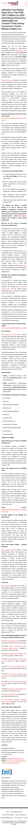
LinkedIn (3, 763)
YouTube (17, 763)
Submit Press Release (8, 815)
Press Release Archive (16, 812)
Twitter (8, 763)
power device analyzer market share (17, 689)
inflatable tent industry (10, 334)
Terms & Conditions (20, 815)
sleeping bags (23, 265)
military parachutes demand (11, 640)
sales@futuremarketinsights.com (16, 758)
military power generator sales (16, 666)
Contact (25, 817)
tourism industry (8, 80)
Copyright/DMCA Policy (7, 817)
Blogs (12, 763)
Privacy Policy (18, 817)
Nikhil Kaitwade (5, 585)
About (7, 812)
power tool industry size (10, 694)
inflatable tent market (21, 50)
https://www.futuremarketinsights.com (16, 761)
